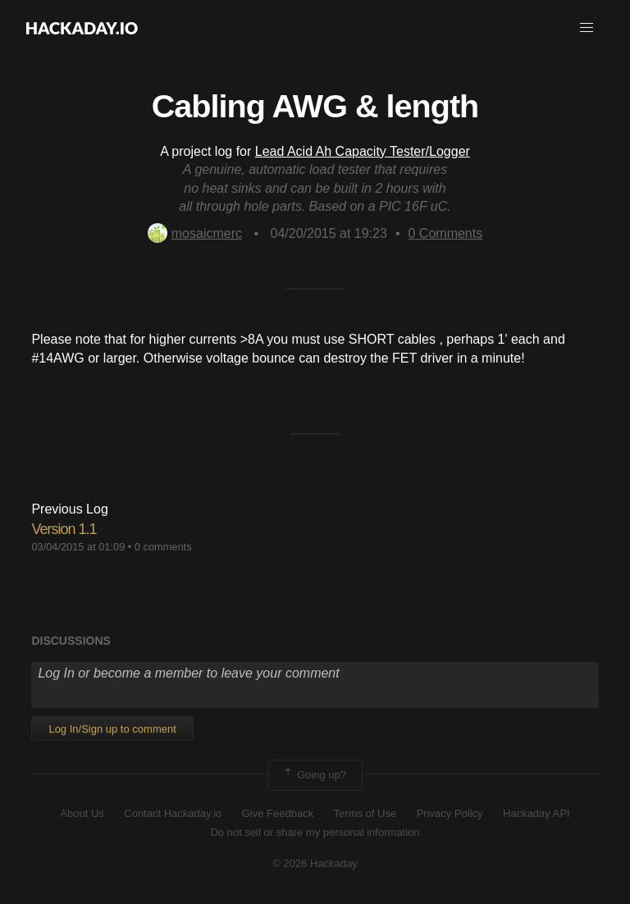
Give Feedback (277, 813)
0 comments (163, 547)
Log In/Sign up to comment (112, 729)
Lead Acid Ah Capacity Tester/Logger (362, 151)
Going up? (314, 775)
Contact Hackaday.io (172, 813)
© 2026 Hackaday (315, 863)
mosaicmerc (195, 233)
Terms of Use (365, 813)
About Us (81, 813)
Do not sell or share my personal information (314, 832)
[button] (586, 28)
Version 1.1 (63, 529)
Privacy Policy (450, 813)
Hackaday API (536, 813)
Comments (446, 233)
